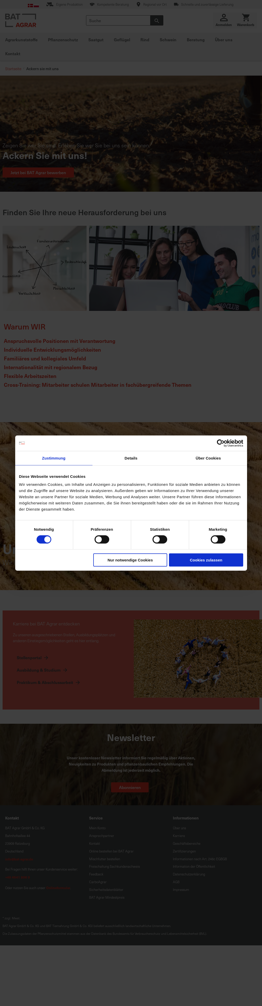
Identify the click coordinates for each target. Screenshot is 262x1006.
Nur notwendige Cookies (130, 560)
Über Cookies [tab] (208, 458)
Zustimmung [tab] (53, 458)
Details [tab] (131, 458)
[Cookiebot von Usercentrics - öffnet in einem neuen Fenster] (220, 443)
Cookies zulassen (206, 560)
